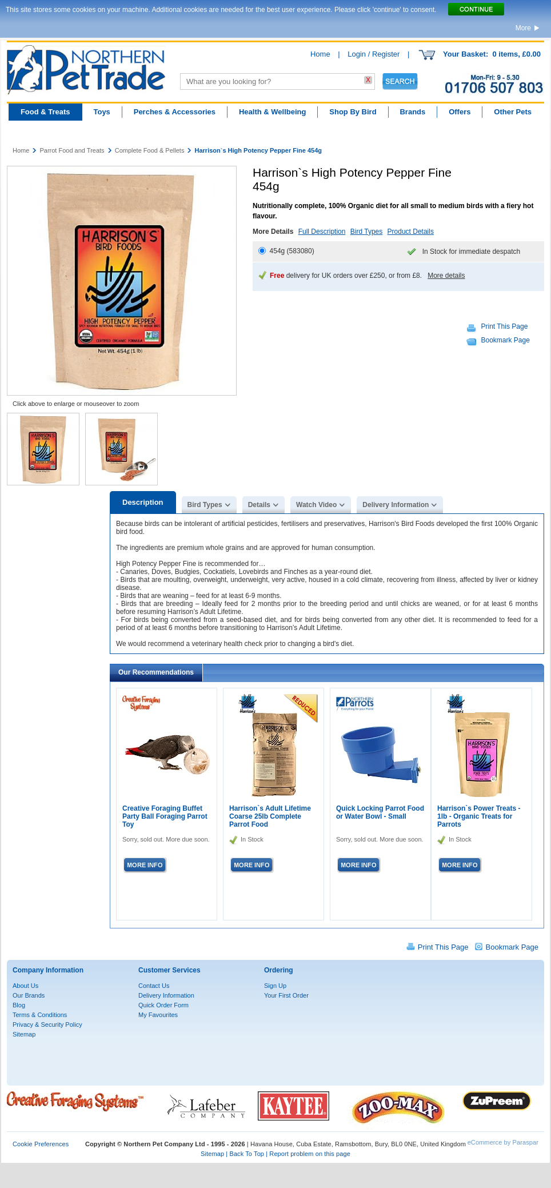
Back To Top (246, 1153)
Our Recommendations (156, 672)
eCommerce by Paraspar (503, 1142)
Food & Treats (45, 111)
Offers (459, 111)
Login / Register (374, 54)
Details (259, 505)
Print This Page (504, 326)
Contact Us (153, 985)
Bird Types (366, 232)
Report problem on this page (309, 1153)
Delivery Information (395, 505)
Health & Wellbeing (272, 111)
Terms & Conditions (40, 1014)
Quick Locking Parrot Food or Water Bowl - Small (380, 812)
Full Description (322, 232)
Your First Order (286, 995)
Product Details (411, 232)
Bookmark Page (505, 340)
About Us (25, 985)
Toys (101, 111)
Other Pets (513, 111)
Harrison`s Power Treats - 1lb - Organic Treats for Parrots (478, 816)
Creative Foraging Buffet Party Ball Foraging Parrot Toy (164, 816)
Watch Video (316, 505)
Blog (19, 1005)
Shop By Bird (352, 111)
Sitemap (24, 1034)
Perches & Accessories (174, 111)
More (523, 28)
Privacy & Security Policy (47, 1024)
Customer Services (169, 970)
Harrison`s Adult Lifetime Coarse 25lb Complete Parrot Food (270, 816)
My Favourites (158, 1014)
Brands (412, 111)
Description (142, 502)
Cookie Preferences (41, 1144)
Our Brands (29, 995)
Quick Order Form (163, 1005)
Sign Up (275, 985)
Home (320, 54)
